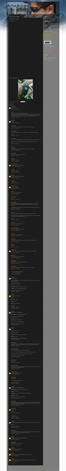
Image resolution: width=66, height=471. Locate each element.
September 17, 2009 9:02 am (15, 418)
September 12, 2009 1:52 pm (15, 177)
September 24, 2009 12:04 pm (15, 444)
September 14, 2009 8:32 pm (15, 368)
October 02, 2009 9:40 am (15, 461)
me (11, 453)
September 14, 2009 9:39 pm (15, 374)
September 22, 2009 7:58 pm (15, 439)
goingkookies (13, 371)
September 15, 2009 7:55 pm (15, 405)
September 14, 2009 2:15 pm (15, 308)
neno (12, 169)
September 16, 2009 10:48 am (15, 412)
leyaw (12, 120)
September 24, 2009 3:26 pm (15, 450)
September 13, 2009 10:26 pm (15, 257)
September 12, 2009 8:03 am (15, 128)
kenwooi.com (13, 411)
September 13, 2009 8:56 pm (15, 252)
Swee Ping (12, 153)
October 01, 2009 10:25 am (15, 455)
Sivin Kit (12, 125)
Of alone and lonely (47, 36)
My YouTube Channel (47, 18)
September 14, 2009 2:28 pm (15, 339)
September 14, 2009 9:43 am (15, 268)
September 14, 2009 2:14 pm (15, 291)
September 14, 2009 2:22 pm (15, 324)
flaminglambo (13, 365)
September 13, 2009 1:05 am (15, 219)
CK (11, 233)
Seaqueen (12, 249)
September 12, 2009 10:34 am (15, 150)
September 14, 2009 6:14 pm (15, 362)
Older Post (40, 466)
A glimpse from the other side (48, 37)
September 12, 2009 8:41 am (15, 135)
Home (25, 466)
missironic (12, 266)
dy (11, 180)
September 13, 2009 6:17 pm (15, 241)
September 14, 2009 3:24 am (15, 263)
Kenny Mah (13, 202)
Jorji (12, 146)
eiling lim (12, 415)
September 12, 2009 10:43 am (15, 155)
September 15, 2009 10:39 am (15, 398)
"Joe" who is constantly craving (16, 271)
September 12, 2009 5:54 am (15, 117)
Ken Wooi (12, 408)
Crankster (12, 138)
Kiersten (12, 106)
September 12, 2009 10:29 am (15, 143)
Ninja (12, 191)
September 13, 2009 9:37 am (15, 230)
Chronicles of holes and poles (48, 49)
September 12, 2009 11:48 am (15, 166)
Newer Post (11, 466)
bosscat (12, 377)
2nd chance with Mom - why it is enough (50, 32)
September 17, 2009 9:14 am (15, 427)
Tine (12, 244)
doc (11, 212)
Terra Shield (13, 131)
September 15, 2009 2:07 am (15, 383)
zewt (12, 277)
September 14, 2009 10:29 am (15, 274)
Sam (12, 158)
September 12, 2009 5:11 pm (15, 188)
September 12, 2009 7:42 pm (15, 209)
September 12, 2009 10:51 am (15, 161)
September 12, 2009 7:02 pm (15, 199)
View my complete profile (48, 60)
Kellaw (12, 222)
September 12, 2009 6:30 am (15, 122)
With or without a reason (47, 35)
